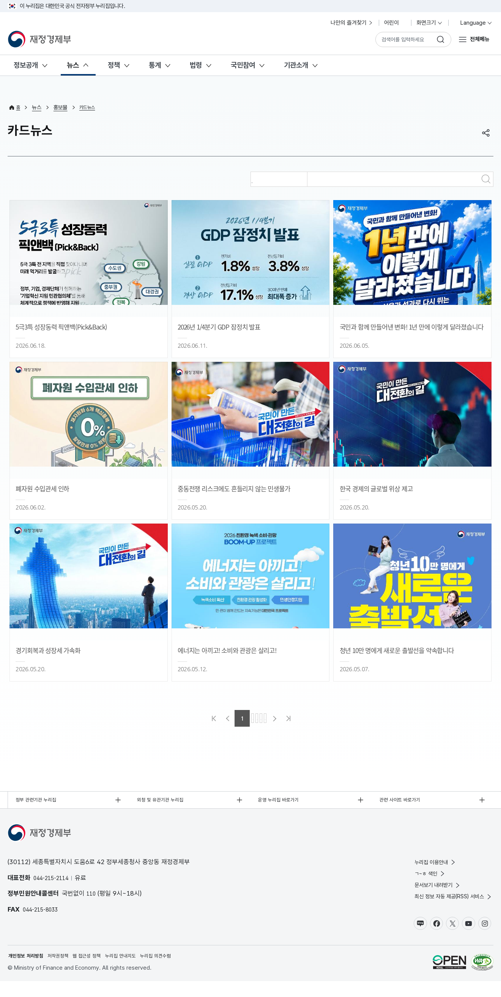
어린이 (395, 22)
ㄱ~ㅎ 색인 (416, 880)
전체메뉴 (477, 39)
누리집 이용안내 (422, 867)
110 (92, 897)
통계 (155, 65)
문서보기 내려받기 (425, 894)
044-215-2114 (55, 881)
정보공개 (26, 65)
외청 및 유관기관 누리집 (165, 801)
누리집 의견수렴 (179, 970)
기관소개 (296, 65)
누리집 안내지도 (138, 970)
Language (473, 22)
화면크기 (429, 22)
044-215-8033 (44, 913)
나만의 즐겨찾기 (352, 22)
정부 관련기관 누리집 (41, 801)
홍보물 (62, 107)
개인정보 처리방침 (28, 970)
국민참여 (243, 65)
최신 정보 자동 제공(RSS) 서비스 (445, 907)
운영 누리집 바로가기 (283, 801)
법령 (196, 65)
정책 (114, 65)
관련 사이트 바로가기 (405, 801)
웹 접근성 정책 (99, 970)
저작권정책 (66, 970)
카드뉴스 (90, 107)
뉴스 (73, 65)
